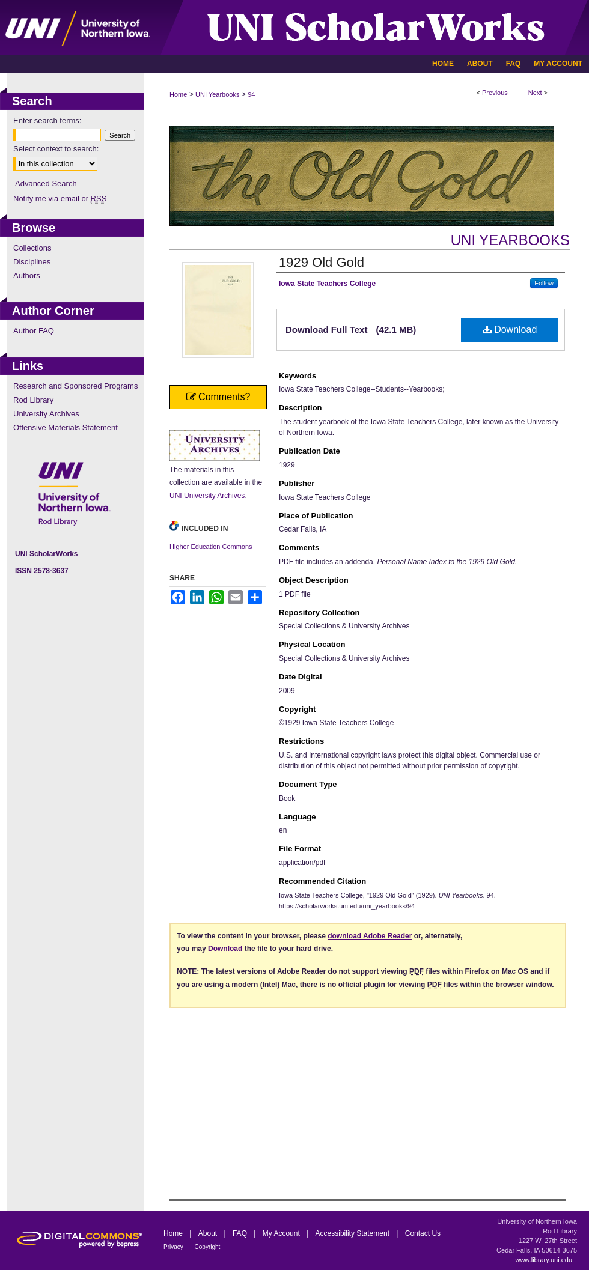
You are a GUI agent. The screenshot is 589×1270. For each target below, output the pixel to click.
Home (178, 94)
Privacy (174, 1247)
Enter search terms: (47, 120)
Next (535, 92)
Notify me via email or (59, 198)
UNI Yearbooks (217, 94)
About (208, 1233)
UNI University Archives (207, 495)
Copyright (208, 1247)
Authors (26, 275)
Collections (32, 247)
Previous (495, 92)
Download (510, 329)
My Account (282, 1233)
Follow (544, 283)
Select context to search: (56, 148)
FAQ (241, 1233)
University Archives (46, 413)
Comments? (218, 397)
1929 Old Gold (321, 262)
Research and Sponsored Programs (75, 385)
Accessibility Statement (354, 1233)
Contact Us (423, 1233)
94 (251, 94)
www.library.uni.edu (543, 1259)
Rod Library (33, 399)
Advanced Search (46, 183)
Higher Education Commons (210, 546)
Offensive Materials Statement (65, 427)
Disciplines (31, 261)
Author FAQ (33, 330)
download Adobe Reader (370, 936)
